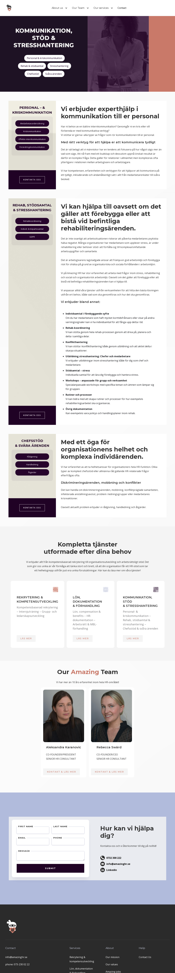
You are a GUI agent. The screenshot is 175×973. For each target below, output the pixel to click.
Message (26, 850)
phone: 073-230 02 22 (17, 964)
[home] (9, 8)
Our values (112, 964)
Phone (45, 842)
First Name (27, 836)
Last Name (47, 836)
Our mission (112, 957)
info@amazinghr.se (16, 957)
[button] (57, 8)
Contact (122, 8)
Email (25, 842)
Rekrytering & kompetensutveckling (82, 959)
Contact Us (145, 957)
